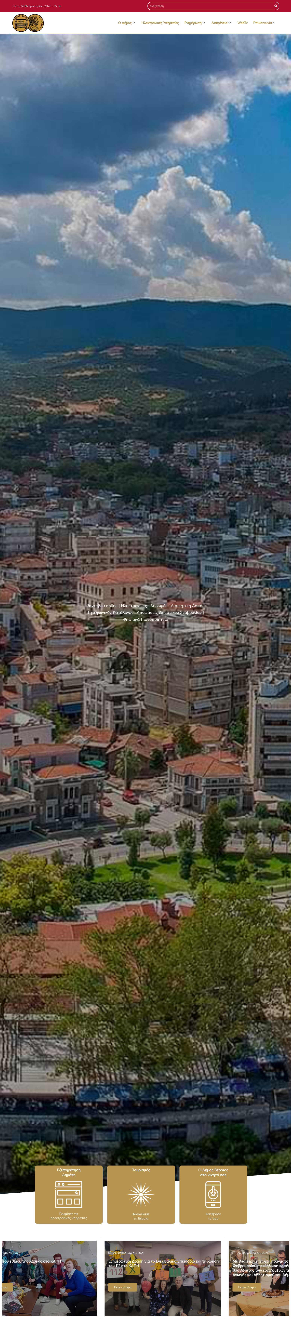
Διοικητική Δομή (186, 605)
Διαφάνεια (221, 23)
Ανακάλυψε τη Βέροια (141, 1216)
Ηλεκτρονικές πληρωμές (144, 605)
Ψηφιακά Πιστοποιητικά (145, 619)
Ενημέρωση (194, 23)
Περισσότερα (258, 1287)
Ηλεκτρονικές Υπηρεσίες (160, 23)
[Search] (276, 6)
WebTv (242, 23)
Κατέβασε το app (213, 1216)
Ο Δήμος (126, 23)
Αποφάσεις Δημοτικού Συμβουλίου (169, 612)
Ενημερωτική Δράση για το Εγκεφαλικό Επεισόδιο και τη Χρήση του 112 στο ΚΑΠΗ (175, 1263)
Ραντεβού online (102, 605)
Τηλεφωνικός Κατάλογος (110, 612)
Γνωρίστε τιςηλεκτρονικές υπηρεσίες (69, 1216)
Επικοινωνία (264, 23)
